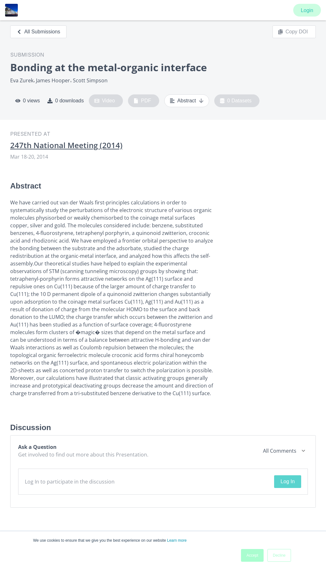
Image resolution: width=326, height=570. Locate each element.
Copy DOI (293, 32)
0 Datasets (236, 101)
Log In (287, 481)
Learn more (177, 540)
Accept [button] (252, 555)
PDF (142, 101)
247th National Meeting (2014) (66, 145)
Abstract (187, 101)
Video (104, 101)
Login (307, 10)
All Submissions (38, 31)
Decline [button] (279, 555)
